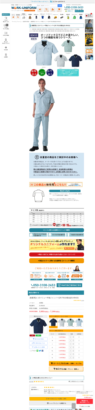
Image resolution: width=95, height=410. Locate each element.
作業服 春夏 (34, 29)
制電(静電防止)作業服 (59, 29)
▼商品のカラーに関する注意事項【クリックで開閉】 (56, 261)
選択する (84, 401)
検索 (59, 5)
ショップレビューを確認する (56, 403)
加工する (67, 369)
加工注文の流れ (39, 339)
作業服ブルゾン (66, 29)
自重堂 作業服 (44, 29)
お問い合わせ (79, 11)
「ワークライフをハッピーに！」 (39, 1)
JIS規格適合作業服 (51, 29)
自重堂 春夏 (39, 29)
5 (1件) (82, 300)
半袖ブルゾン (72, 29)
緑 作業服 (77, 29)
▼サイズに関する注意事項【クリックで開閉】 (56, 230)
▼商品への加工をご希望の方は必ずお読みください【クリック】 (57, 254)
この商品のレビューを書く (76, 381)
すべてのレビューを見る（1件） (56, 398)
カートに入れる (67, 363)
